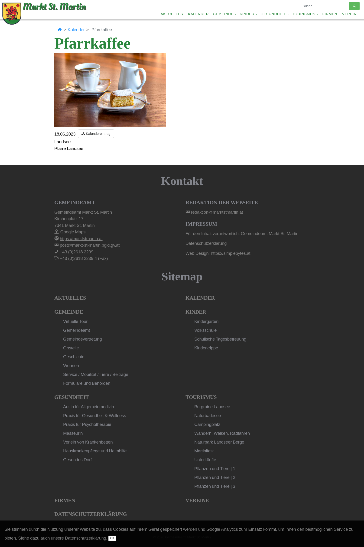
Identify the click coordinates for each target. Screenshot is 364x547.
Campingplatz (207, 424)
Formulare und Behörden (86, 383)
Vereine (350, 14)
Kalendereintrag (95, 134)
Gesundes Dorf (77, 459)
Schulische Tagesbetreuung (220, 339)
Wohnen (71, 365)
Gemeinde (68, 312)
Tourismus (201, 397)
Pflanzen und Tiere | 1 (214, 468)
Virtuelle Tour (75, 321)
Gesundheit (71, 397)
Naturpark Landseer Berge (219, 442)
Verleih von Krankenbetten (88, 442)
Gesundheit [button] (273, 14)
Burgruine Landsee (212, 406)
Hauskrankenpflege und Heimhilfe (95, 450)
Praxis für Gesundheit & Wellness (94, 415)
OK (112, 538)
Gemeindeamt (76, 330)
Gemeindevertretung (82, 339)
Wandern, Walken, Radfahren (222, 433)
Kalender (198, 14)
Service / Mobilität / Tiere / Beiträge (95, 374)
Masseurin (73, 433)
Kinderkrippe (206, 347)
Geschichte (73, 356)
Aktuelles (172, 14)
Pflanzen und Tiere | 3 (214, 486)
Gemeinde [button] (223, 14)
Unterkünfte (205, 459)
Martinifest (204, 450)
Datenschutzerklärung (90, 514)
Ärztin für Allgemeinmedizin (88, 406)
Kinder (195, 312)
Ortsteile (71, 347)
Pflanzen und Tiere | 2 (214, 477)
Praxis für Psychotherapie (87, 424)
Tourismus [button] (303, 14)
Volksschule (205, 330)
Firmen (329, 14)
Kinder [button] (247, 14)
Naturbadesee (207, 415)
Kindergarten (206, 321)
